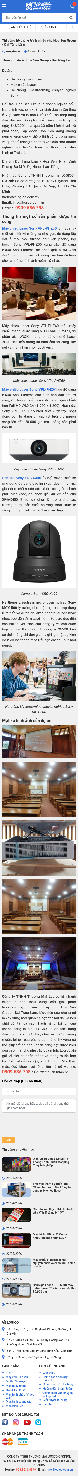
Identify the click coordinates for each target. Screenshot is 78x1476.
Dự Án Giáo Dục (51, 27)
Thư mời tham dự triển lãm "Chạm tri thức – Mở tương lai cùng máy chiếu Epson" (52, 1187)
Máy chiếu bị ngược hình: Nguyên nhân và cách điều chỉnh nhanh (54, 1263)
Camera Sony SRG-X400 (21, 478)
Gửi (8, 1140)
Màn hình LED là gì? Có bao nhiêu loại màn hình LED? (50, 1236)
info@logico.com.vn (59, 1469)
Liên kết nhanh (52, 1366)
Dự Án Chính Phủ (18, 27)
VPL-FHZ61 (47, 389)
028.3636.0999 (25, 1469)
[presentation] (33, 1125)
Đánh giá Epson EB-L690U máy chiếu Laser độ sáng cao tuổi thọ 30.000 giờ (54, 1288)
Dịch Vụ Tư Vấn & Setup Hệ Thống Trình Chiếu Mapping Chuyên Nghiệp (51, 1162)
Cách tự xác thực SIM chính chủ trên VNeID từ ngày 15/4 (53, 1211)
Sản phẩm (10, 1366)
